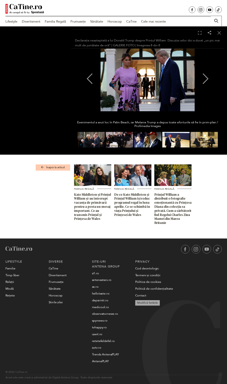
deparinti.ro (100, 300)
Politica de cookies (148, 282)
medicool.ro (100, 307)
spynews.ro (100, 320)
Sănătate (96, 21)
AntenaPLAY (100, 361)
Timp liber (12, 275)
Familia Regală (55, 21)
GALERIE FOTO (124, 45)
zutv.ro (96, 347)
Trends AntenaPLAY (105, 354)
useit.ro (97, 334)
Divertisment (31, 21)
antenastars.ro (102, 280)
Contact (140, 295)
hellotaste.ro (101, 293)
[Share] (209, 33)
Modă (9, 289)
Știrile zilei (56, 302)
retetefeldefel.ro (103, 341)
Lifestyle (11, 21)
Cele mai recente (153, 21)
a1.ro (95, 273)
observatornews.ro (105, 314)
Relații (9, 282)
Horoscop (115, 21)
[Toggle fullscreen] (200, 33)
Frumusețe (78, 21)
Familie (10, 268)
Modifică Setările (147, 303)
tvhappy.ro (99, 327)
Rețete (10, 295)
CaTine (131, 21)
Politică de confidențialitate (154, 289)
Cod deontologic (147, 268)
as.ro (95, 287)
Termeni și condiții (147, 275)
